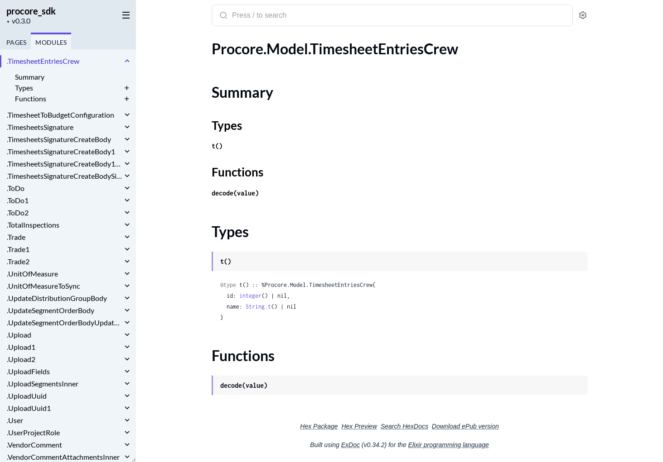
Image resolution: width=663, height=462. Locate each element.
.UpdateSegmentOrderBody (50, 310)
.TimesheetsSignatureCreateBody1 (61, 151)
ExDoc (350, 444)
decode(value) (235, 193)
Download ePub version (465, 426)
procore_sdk (31, 10)
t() (217, 146)
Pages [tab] (16, 42)
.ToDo (15, 188)
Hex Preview (359, 426)
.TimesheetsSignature (40, 127)
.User (15, 420)
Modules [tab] (51, 42)
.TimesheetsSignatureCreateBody (59, 139)
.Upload (19, 334)
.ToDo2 (18, 212)
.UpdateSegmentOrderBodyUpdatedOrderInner (64, 322)
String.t (258, 306)
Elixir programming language (448, 444)
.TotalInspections (33, 224)
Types (24, 87)
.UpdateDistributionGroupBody (57, 298)
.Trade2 (18, 261)
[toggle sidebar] (124, 14)
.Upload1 (21, 347)
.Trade (16, 237)
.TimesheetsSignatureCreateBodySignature (64, 175)
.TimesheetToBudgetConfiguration (60, 114)
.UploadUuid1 (29, 408)
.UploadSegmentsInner (42, 383)
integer (250, 295)
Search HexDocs (404, 426)
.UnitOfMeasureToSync (43, 285)
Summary (29, 76)
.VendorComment (34, 444)
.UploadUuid (27, 395)
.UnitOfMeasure (32, 273)
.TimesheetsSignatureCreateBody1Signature (64, 163)
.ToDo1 (18, 200)
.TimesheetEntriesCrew (43, 61)
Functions (30, 98)
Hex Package (319, 426)
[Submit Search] (222, 16)
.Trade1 (18, 249)
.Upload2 (21, 359)
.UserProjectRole (33, 432)
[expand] (127, 61)
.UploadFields (28, 371)
